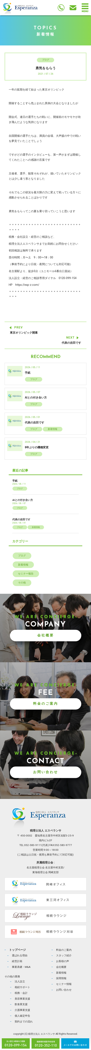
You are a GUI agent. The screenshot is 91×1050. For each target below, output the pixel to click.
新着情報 (52, 429)
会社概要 (45, 635)
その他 (22, 582)
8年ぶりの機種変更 (37, 447)
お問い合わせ (45, 772)
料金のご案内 (45, 704)
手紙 (27, 372)
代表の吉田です (71, 343)
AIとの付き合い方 (36, 397)
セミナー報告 (26, 573)
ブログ (45, 59)
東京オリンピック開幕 (24, 332)
